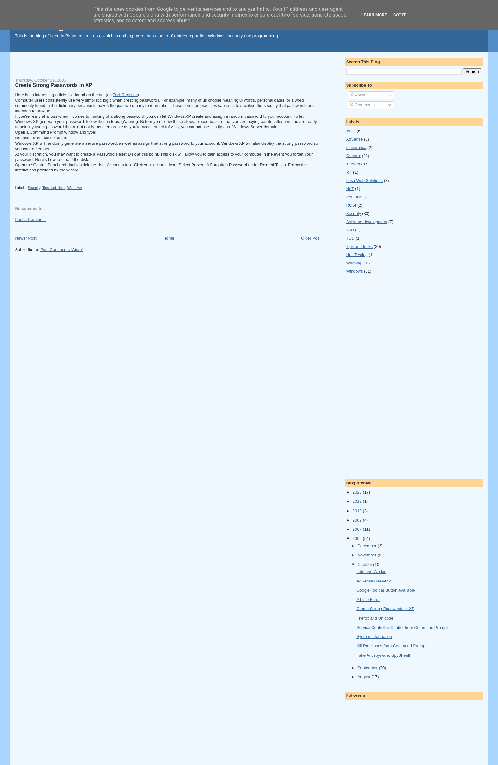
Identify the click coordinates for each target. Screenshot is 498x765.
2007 (358, 529)
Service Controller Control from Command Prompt (402, 627)
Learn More (374, 14)
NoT (350, 188)
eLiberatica (356, 147)
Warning (353, 263)
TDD (350, 238)
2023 (358, 492)
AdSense (354, 139)
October (365, 564)
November (367, 555)
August (364, 677)
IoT (349, 172)
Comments (362, 105)
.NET (351, 131)
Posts (357, 95)
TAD (350, 230)
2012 (358, 501)
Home (168, 238)
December (367, 545)
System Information (374, 636)
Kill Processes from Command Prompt (391, 645)
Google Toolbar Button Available (385, 590)
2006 (358, 538)
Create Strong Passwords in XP (53, 85)
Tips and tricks (53, 187)
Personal (354, 197)
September (368, 667)
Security (34, 187)
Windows (74, 187)
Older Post (310, 238)
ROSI (351, 205)
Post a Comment (30, 219)
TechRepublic (125, 94)
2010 (358, 511)
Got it (399, 14)
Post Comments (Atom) (61, 249)
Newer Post (25, 238)
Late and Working (372, 571)
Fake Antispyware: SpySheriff (383, 655)
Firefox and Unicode (374, 618)
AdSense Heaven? (373, 581)
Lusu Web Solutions (364, 180)
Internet (353, 164)
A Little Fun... (368, 599)
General (353, 155)
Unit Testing (357, 254)
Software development (366, 221)
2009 (358, 520)
